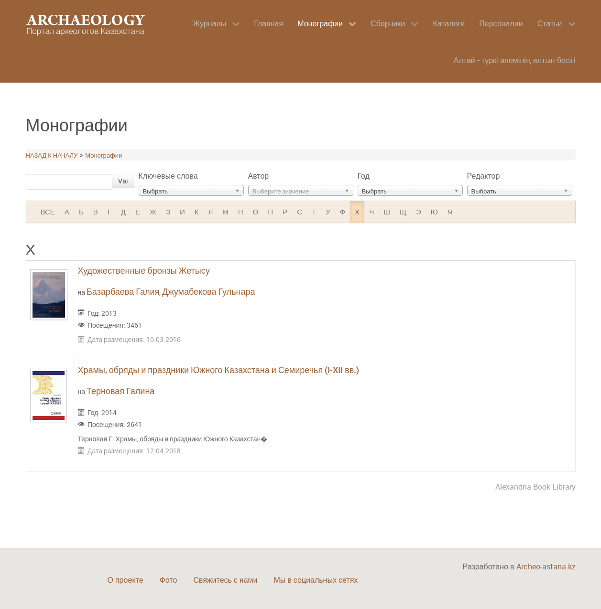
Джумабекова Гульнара (208, 291)
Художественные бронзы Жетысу (144, 270)
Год (364, 176)
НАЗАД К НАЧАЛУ (52, 155)
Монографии (103, 155)
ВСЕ (48, 211)
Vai (123, 180)
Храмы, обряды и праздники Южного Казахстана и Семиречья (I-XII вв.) (219, 369)
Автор (258, 176)
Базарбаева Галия (123, 291)
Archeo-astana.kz (546, 566)
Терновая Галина (120, 390)
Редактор (483, 176)
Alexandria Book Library (535, 486)
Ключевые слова (168, 176)
